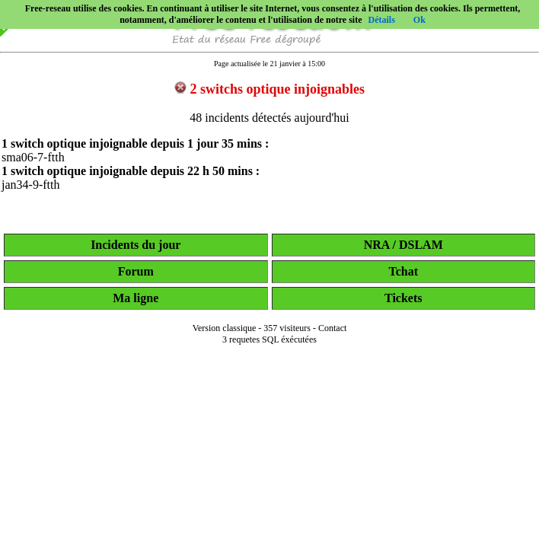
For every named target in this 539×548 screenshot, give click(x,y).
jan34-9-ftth (30, 184)
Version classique (225, 328)
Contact (332, 328)
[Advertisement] (269, 527)
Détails (381, 19)
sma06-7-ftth (33, 157)
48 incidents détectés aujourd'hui (269, 117)
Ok (419, 19)
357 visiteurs (287, 328)
